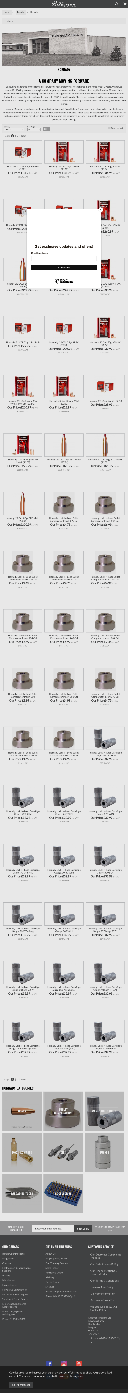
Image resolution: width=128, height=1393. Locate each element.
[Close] (100, 209)
